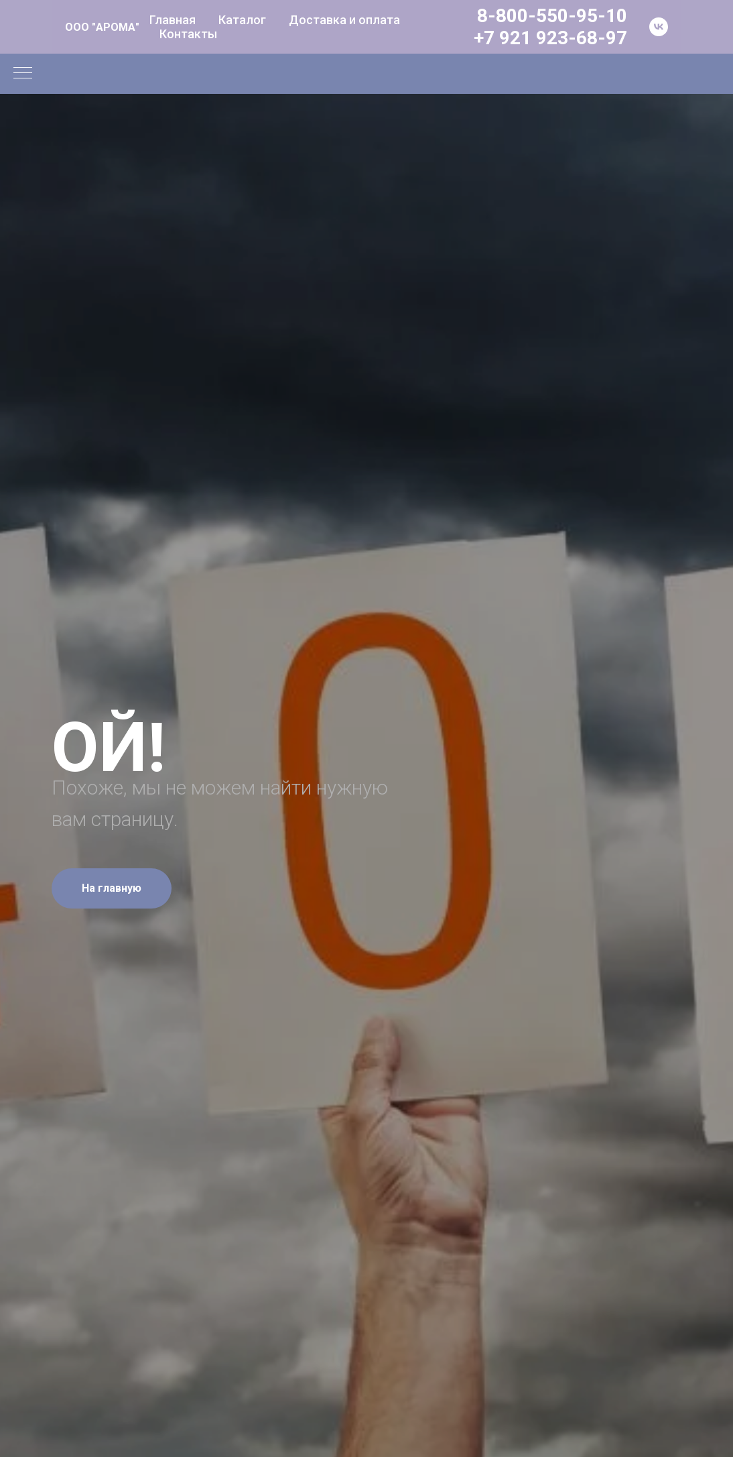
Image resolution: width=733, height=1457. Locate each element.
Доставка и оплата (344, 20)
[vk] (658, 26)
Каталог (242, 20)
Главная (172, 20)
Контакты (188, 34)
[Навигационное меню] (22, 73)
